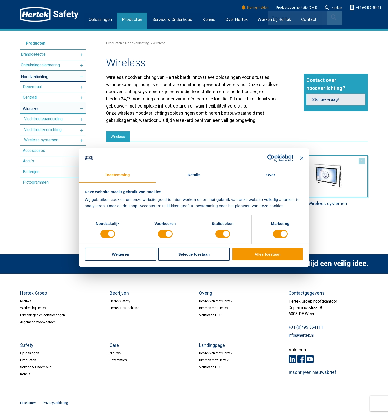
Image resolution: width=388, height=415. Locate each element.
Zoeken (333, 8)
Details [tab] (194, 175)
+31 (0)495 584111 (366, 7)
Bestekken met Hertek (215, 302)
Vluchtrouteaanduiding (43, 119)
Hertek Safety (120, 302)
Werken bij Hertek (33, 309)
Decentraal (32, 87)
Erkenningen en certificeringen (42, 316)
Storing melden (255, 7)
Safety (26, 346)
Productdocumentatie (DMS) (296, 7)
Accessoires (34, 150)
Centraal (30, 97)
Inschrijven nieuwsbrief (312, 373)
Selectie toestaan (194, 254)
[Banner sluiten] (301, 158)
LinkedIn (292, 360)
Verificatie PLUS (211, 316)
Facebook (301, 360)
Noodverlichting (34, 77)
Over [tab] (270, 175)
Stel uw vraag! (325, 99)
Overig (205, 294)
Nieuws (25, 302)
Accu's (28, 161)
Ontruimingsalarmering (40, 65)
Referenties (118, 361)
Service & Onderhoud (172, 19)
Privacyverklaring (55, 403)
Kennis (209, 19)
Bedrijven (119, 294)
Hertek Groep (33, 294)
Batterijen (31, 172)
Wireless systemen (41, 140)
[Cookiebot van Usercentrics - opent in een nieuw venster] (271, 158)
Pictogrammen (36, 182)
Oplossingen (100, 19)
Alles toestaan (268, 254)
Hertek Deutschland (124, 309)
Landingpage (212, 346)
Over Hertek (236, 19)
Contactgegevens (307, 294)
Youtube (310, 360)
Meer (82, 55)
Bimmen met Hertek (214, 309)
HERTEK (49, 14)
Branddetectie (33, 54)
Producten (132, 19)
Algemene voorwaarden (38, 323)
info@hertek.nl (301, 336)
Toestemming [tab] (117, 175)
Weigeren (120, 254)
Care (114, 346)
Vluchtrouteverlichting (43, 129)
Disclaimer (28, 403)
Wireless (30, 109)
